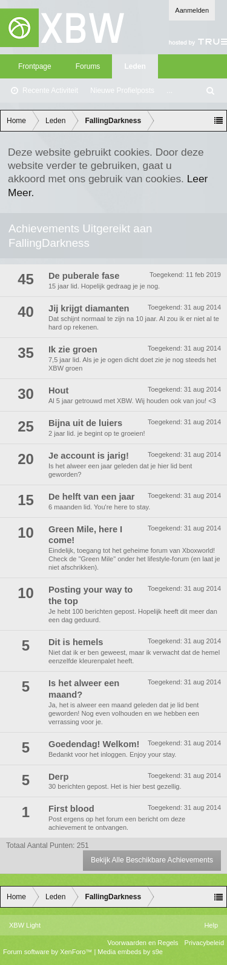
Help (211, 925)
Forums (88, 66)
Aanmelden (192, 10)
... (169, 90)
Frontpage (34, 66)
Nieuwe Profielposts (122, 90)
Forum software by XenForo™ (48, 951)
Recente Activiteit (50, 90)
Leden (134, 66)
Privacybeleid (204, 942)
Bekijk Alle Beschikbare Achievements (152, 860)
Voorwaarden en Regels (142, 942)
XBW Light (25, 925)
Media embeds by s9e (130, 951)
